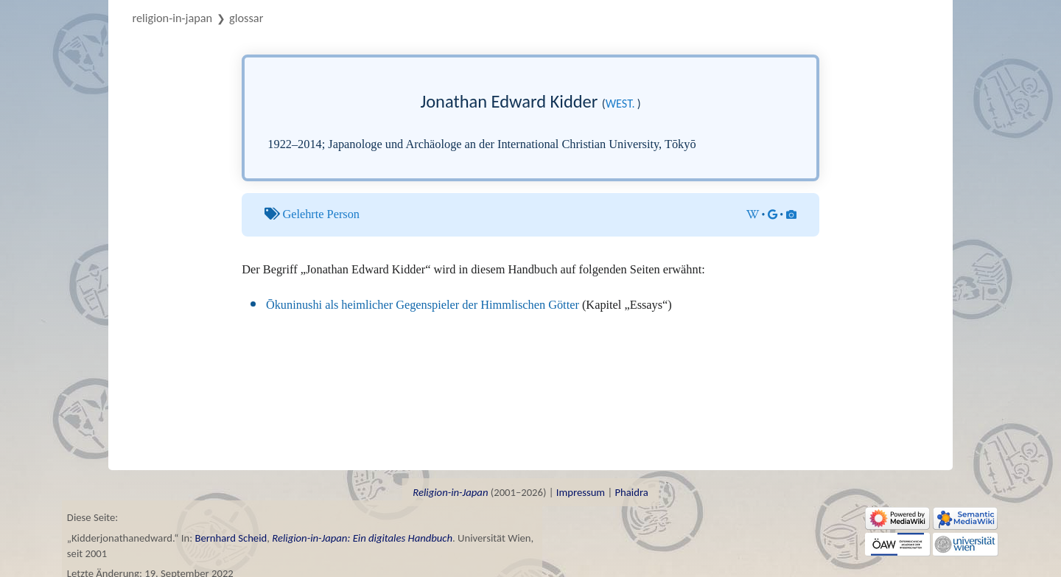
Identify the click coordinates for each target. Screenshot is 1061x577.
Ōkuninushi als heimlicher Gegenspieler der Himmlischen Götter (422, 305)
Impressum (580, 492)
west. (620, 104)
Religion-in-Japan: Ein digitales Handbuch (362, 538)
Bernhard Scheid (231, 538)
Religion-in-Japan (173, 17)
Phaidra (631, 492)
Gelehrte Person (321, 214)
